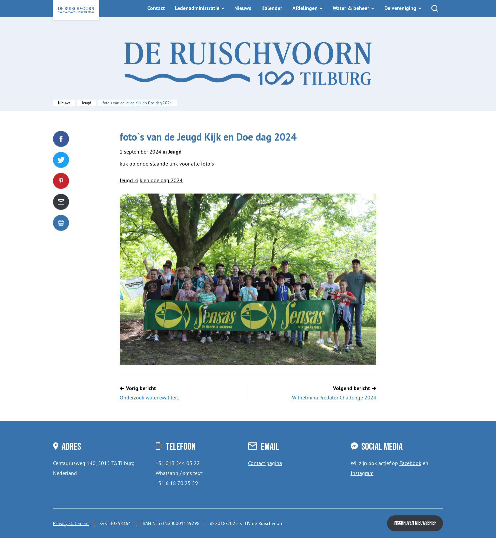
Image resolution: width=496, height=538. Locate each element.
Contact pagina (265, 463)
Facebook (410, 463)
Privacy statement (71, 523)
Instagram (362, 473)
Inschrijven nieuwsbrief (415, 523)
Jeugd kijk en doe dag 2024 (151, 180)
